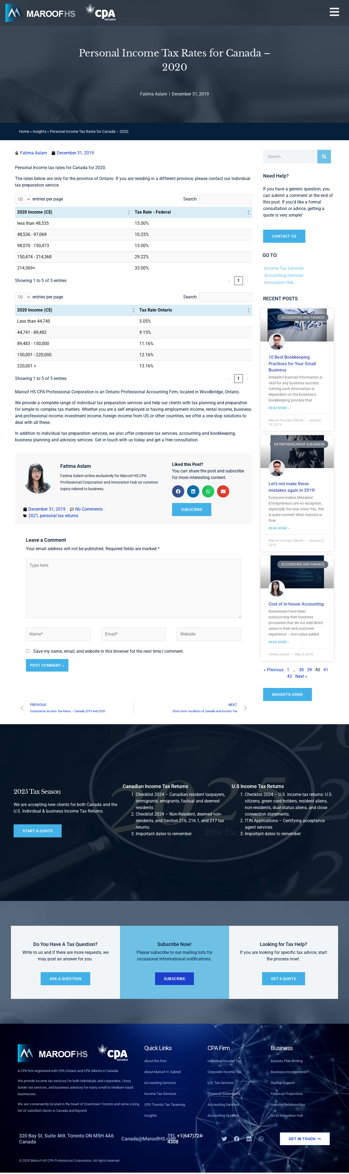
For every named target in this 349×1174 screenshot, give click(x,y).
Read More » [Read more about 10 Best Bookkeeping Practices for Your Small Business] (279, 408)
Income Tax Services (284, 268)
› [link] (247, 280)
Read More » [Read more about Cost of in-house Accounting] (279, 642)
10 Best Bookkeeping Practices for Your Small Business (292, 364)
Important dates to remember (164, 833)
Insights (39, 131)
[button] (335, 13)
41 (325, 669)
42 (289, 676)
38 (301, 669)
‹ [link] (229, 280)
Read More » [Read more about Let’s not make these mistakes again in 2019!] (279, 528)
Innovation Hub (279, 282)
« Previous (274, 669)
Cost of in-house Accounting (296, 604)
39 (309, 669)
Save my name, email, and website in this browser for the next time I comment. (108, 651)
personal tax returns (59, 515)
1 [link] (238, 280)
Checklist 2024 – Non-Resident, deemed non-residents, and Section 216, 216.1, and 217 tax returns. (180, 820)
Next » (301, 676)
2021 (33, 515)
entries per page (47, 199)
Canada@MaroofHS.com (148, 1139)
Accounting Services (283, 275)
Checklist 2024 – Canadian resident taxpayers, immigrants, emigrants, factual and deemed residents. (180, 801)
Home (24, 131)
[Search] (324, 156)
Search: (190, 199)
